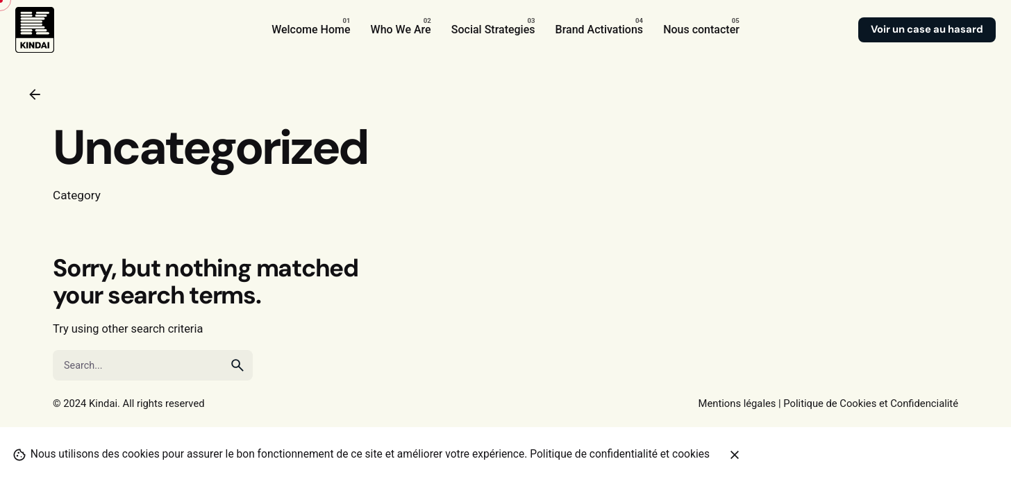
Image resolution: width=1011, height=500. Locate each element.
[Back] (34, 94)
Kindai (103, 403)
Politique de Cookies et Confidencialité (870, 403)
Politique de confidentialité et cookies (620, 454)
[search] (237, 365)
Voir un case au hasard (927, 29)
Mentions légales (737, 403)
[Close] (734, 454)
